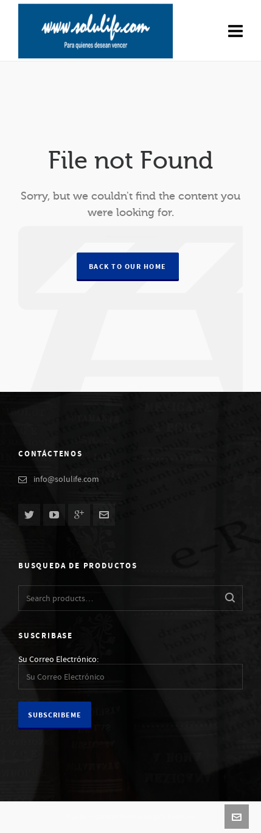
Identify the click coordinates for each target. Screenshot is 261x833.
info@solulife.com (66, 479)
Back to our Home (128, 267)
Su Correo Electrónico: (58, 659)
